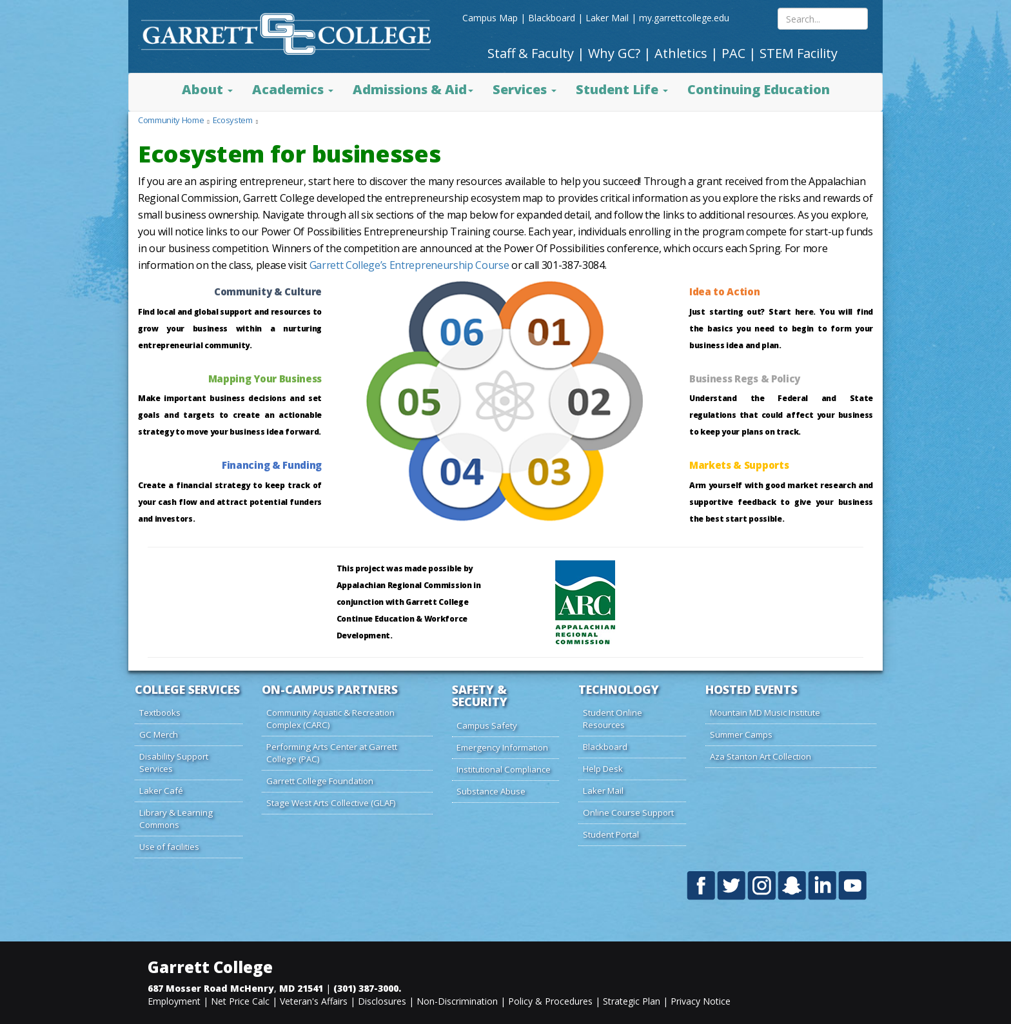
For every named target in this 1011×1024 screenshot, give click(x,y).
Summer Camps (741, 734)
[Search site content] (823, 19)
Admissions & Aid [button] (413, 89)
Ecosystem (233, 120)
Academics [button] (292, 89)
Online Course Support (628, 812)
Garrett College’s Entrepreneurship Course (409, 265)
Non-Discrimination (457, 1001)
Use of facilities (169, 846)
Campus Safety (486, 725)
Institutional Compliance (503, 769)
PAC (733, 53)
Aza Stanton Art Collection (760, 756)
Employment (174, 1001)
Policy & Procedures (550, 1001)
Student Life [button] (622, 89)
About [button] (207, 89)
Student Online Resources (612, 719)
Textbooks (160, 712)
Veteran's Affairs (314, 1001)
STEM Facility (799, 53)
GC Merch (158, 734)
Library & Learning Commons (176, 819)
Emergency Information (502, 747)
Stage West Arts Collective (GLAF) (331, 803)
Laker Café (161, 790)
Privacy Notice (701, 1001)
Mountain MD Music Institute (765, 712)
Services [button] (524, 89)
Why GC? (614, 53)
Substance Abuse (490, 791)
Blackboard (551, 18)
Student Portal (611, 834)
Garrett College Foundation (319, 781)
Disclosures (382, 1001)
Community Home (171, 120)
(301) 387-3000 (365, 988)
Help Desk (603, 768)
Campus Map (490, 18)
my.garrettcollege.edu (684, 18)
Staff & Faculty (530, 53)
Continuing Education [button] (758, 89)
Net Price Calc (240, 1001)
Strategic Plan (631, 1001)
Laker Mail (607, 18)
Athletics (680, 53)
